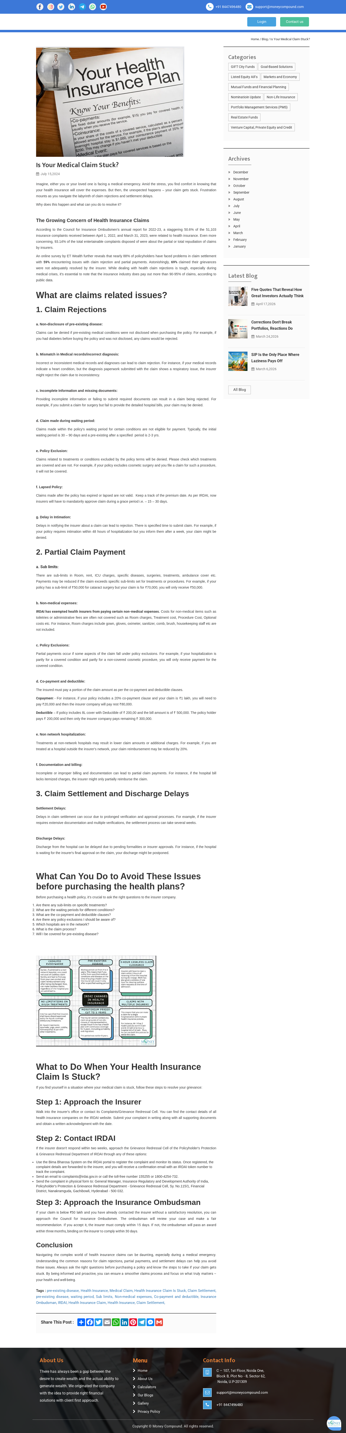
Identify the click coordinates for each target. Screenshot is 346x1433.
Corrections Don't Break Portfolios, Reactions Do (272, 325)
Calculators (147, 1387)
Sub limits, (104, 1297)
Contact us (294, 22)
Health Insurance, (95, 1290)
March (238, 233)
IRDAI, (63, 1303)
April (236, 226)
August (238, 199)
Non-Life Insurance (281, 97)
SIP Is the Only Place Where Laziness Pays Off (275, 357)
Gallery (143, 1403)
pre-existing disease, (63, 1290)
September (241, 192)
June (237, 213)
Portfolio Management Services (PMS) (259, 107)
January (239, 246)
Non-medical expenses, (134, 1297)
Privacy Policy (149, 1411)
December (240, 172)
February (240, 240)
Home (255, 39)
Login (261, 22)
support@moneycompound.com (279, 7)
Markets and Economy (280, 77)
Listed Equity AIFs (244, 77)
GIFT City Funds (243, 67)
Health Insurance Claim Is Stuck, (160, 1290)
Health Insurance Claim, (87, 1303)
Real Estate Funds (244, 117)
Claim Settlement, (202, 1290)
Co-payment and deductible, (176, 1297)
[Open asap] (334, 1423)
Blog (265, 39)
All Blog (239, 390)
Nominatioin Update (246, 97)
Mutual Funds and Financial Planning (258, 87)
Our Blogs (145, 1395)
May (236, 219)
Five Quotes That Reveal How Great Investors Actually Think (277, 292)
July (236, 206)
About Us (145, 1379)
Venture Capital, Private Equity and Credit (261, 127)
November (241, 179)
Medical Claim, (121, 1290)
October (239, 186)
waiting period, (82, 1297)
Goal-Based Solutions (277, 67)
